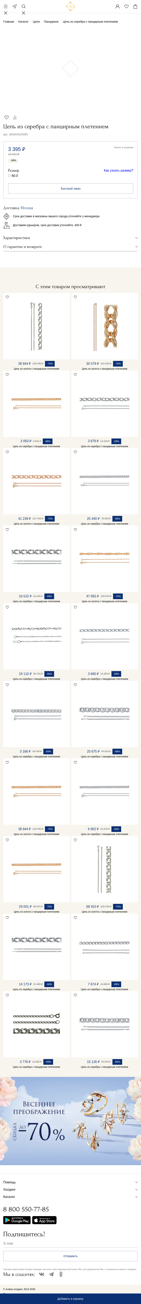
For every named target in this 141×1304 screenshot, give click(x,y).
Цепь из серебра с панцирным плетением (36, 446)
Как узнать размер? (118, 170)
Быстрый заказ (71, 188)
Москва (14, 6)
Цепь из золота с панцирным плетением (36, 368)
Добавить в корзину (70, 1298)
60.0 (15, 175)
